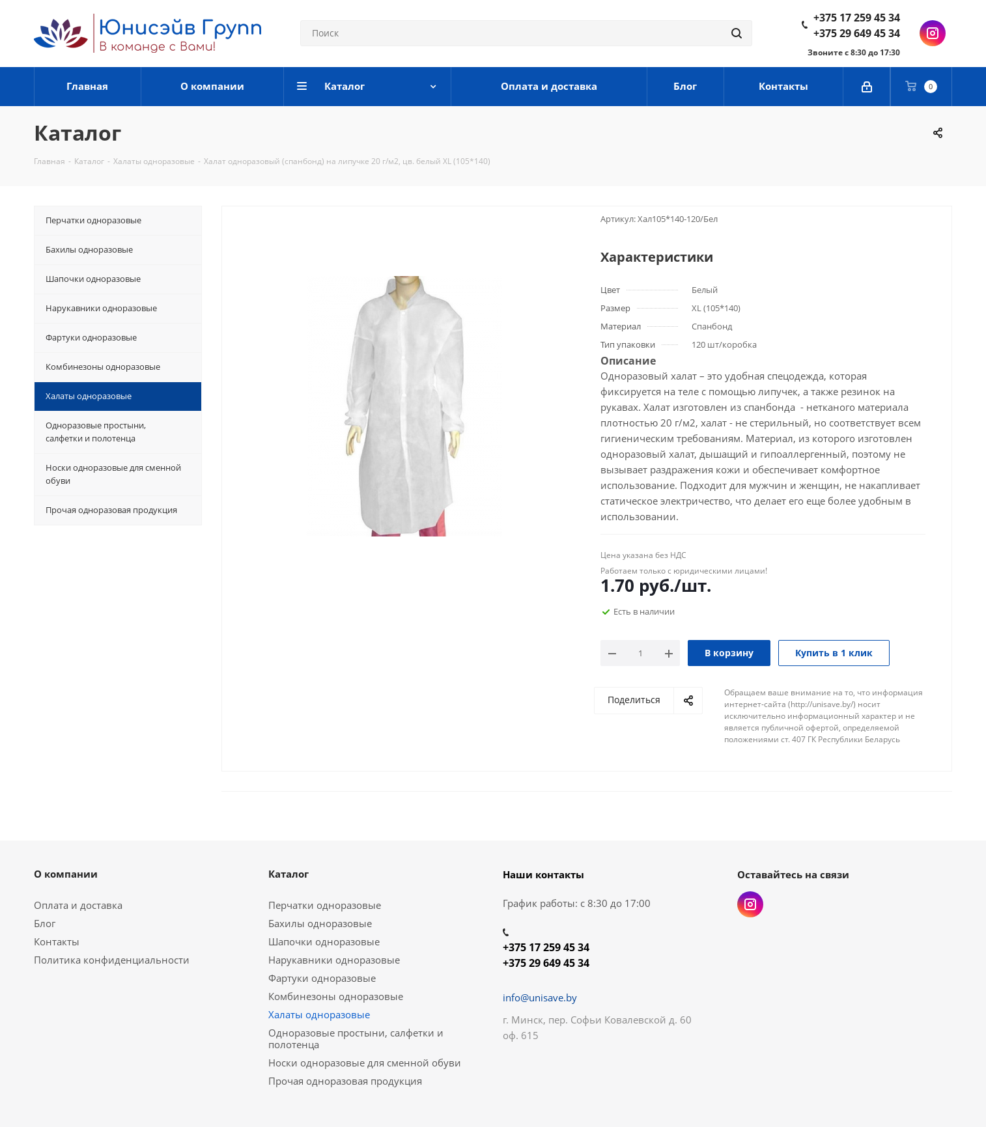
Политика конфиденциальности (112, 959)
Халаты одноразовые (319, 1014)
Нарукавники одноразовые (334, 959)
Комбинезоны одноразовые (335, 996)
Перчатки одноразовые (324, 904)
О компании (66, 873)
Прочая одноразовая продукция (345, 1080)
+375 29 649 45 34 (856, 33)
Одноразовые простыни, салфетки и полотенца (356, 1038)
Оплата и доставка (78, 904)
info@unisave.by (540, 997)
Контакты (56, 941)
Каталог (288, 873)
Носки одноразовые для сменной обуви (364, 1062)
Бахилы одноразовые (320, 923)
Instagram (933, 33)
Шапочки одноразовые (324, 941)
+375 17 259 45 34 (856, 17)
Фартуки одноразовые (322, 977)
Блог (44, 923)
